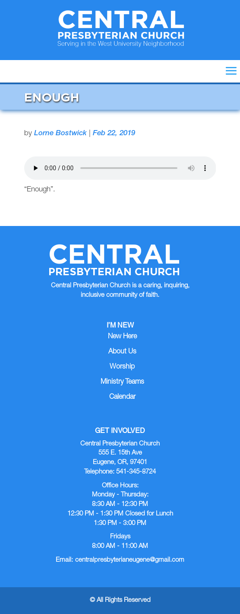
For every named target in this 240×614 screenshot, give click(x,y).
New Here (122, 337)
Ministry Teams (122, 382)
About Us (122, 352)
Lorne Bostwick (60, 133)
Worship (122, 367)
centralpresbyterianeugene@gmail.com (129, 560)
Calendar (122, 397)
